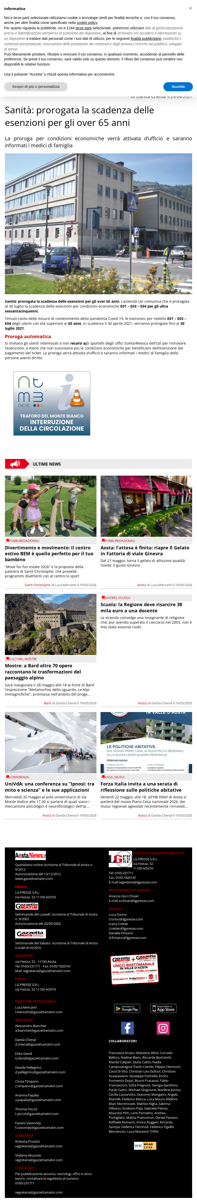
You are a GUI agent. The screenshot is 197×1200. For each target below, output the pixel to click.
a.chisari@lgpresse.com (136, 900)
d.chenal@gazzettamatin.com (37, 1044)
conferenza (19, 777)
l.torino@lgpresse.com (126, 919)
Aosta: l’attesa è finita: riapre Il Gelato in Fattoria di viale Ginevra (145, 550)
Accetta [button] (178, 87)
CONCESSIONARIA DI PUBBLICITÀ (158, 853)
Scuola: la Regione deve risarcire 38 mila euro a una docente (141, 607)
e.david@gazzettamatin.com (36, 1058)
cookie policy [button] (87, 23)
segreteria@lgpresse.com (138, 882)
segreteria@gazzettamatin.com (47, 970)
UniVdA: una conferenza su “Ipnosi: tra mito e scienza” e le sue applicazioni (49, 787)
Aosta (141, 585)
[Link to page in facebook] (127, 1028)
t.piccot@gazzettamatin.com (37, 1113)
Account (115, 908)
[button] (190, 8)
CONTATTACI (25, 1168)
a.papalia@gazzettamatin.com (38, 1099)
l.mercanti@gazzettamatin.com (39, 1012)
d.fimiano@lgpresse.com (127, 937)
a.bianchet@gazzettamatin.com (39, 1030)
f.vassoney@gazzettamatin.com (39, 1127)
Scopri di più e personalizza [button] (36, 87)
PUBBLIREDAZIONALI (24, 541)
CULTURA (16, 659)
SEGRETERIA (24, 1135)
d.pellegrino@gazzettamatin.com (40, 1072)
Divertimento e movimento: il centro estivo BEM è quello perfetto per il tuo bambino (49, 553)
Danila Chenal (66, 703)
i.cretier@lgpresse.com (126, 928)
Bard (47, 703)
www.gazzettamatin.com (34, 878)
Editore (21, 886)
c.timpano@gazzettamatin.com (39, 1086)
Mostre (31, 659)
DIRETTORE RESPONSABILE (35, 1001)
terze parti (84, 28)
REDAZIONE (24, 955)
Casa (109, 777)
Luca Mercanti (65, 585)
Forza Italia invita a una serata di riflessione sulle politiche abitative (141, 787)
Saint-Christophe (37, 585)
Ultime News (47, 464)
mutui (119, 777)
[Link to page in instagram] (163, 1032)
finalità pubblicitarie (146, 38)
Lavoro (111, 598)
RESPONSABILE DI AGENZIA (130, 890)
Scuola (124, 598)
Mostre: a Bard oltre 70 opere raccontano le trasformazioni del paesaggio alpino (43, 671)
